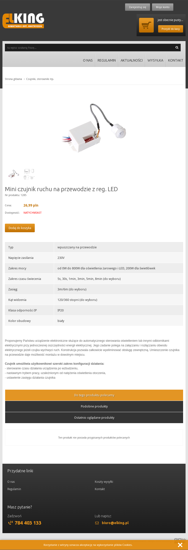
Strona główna (13, 79)
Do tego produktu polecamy (94, 395)
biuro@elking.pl (115, 523)
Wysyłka (155, 60)
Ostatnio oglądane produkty (94, 417)
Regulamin (107, 60)
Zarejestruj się (137, 7)
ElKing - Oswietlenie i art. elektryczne (23, 21)
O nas (88, 60)
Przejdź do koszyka (146, 25)
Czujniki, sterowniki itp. (40, 79)
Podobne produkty (94, 406)
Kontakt (175, 60)
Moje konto (162, 7)
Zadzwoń (14, 516)
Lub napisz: (103, 516)
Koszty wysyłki (104, 482)
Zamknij (180, 545)
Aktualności (132, 60)
